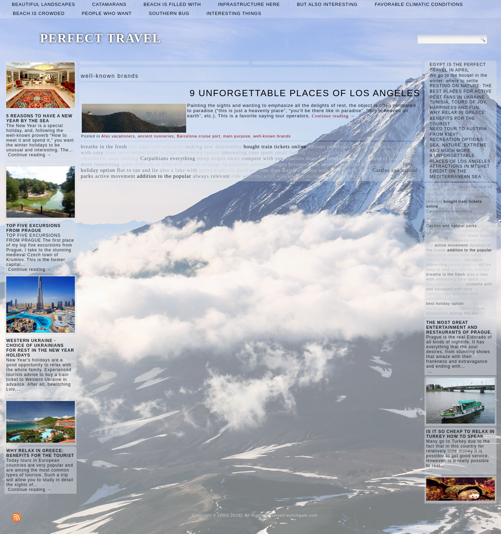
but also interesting (327, 4)
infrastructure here (249, 4)
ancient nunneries (156, 136)
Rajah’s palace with (305, 170)
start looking (124, 158)
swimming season (199, 152)
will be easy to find (300, 176)
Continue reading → (29, 154)
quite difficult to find (146, 164)
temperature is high (154, 152)
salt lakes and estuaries (155, 146)
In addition (236, 164)
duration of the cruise (332, 152)
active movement (115, 176)
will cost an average (197, 164)
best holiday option (445, 303)
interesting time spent (247, 152)
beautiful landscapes (43, 4)
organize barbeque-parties (370, 164)
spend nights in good (223, 170)
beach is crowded (39, 13)
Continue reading (333, 115)
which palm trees (351, 170)
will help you (340, 176)
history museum (370, 146)
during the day (377, 152)
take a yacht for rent (381, 176)
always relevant (211, 176)
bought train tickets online (275, 146)
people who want (107, 13)
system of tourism (386, 158)
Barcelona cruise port (198, 136)
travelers (260, 164)
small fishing (290, 152)
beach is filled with (172, 4)
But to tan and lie (137, 170)
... (10, 394)
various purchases (329, 146)
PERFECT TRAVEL (100, 38)
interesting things (233, 13)
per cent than (265, 170)
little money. (323, 164)
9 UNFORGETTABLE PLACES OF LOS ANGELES (305, 93)
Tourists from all (305, 158)
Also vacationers (118, 136)
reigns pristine (289, 164)
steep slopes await (218, 158)
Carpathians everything (167, 158)
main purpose (236, 136)
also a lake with (178, 170)
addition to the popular (164, 176)
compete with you (263, 158)
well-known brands (272, 136)
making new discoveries (213, 146)
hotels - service (345, 158)
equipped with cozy (454, 289)
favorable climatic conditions (419, 4)
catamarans (109, 4)
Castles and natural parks (451, 226)
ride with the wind (253, 176)
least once (117, 152)
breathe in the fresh (104, 146)
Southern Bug (169, 13)
